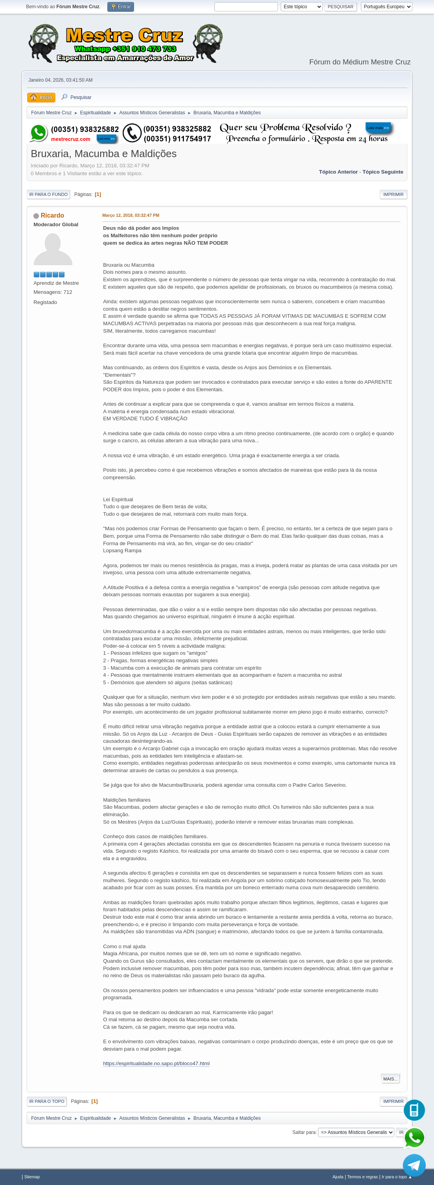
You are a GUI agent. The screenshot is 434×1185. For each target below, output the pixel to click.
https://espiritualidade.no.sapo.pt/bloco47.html (156, 1063)
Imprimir (393, 194)
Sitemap (32, 1176)
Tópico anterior (338, 172)
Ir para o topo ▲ (397, 1176)
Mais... (390, 1079)
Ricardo (52, 215)
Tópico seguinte (382, 172)
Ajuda (338, 1176)
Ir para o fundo (48, 194)
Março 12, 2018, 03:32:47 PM (130, 215)
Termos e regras (362, 1176)
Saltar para (304, 1132)
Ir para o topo (46, 1101)
